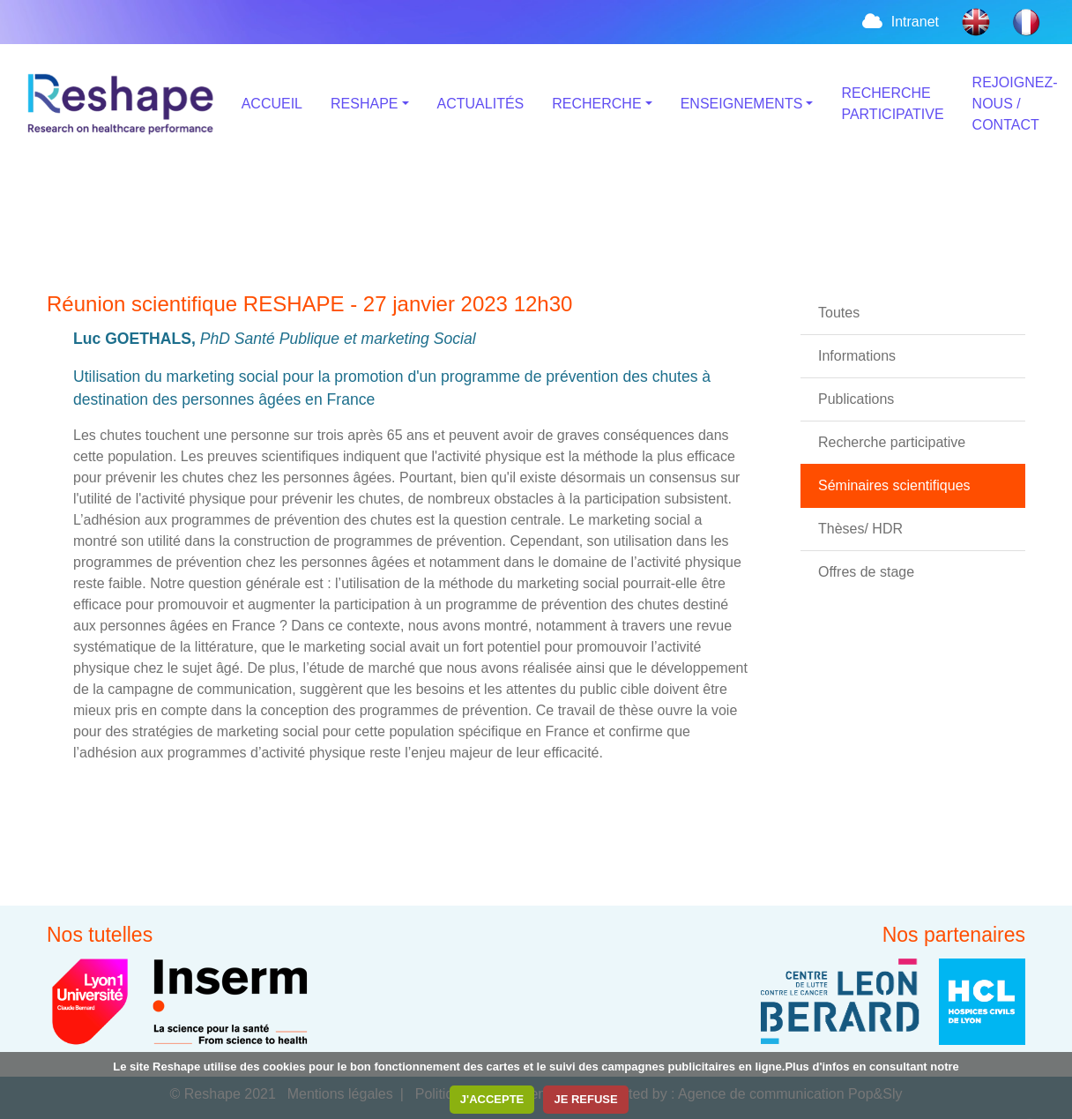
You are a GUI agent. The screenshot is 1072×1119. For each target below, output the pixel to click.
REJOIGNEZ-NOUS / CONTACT (1015, 103)
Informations (857, 355)
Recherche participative (891, 442)
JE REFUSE (585, 1099)
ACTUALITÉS (481, 103)
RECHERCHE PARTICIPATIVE (892, 104)
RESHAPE (364, 103)
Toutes (839, 312)
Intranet (899, 21)
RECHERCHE (596, 103)
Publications (856, 399)
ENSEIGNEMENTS (742, 103)
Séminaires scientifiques (894, 485)
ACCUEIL (272, 103)
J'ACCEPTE (492, 1099)
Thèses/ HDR (860, 528)
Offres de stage (866, 571)
